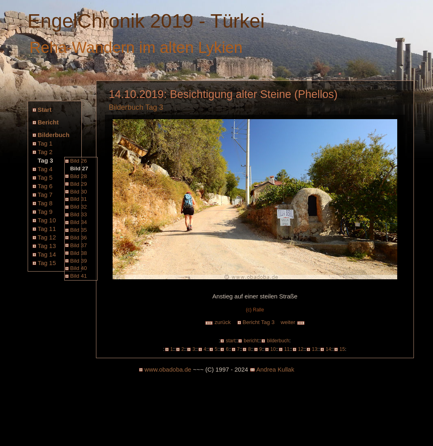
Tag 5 (45, 177)
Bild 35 (78, 230)
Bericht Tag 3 (259, 322)
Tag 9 (45, 211)
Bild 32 (78, 207)
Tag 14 (47, 254)
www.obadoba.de (167, 369)
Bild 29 (78, 184)
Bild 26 (78, 161)
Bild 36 (78, 238)
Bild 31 (78, 199)
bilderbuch (278, 341)
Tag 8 (45, 203)
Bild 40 (78, 268)
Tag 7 (45, 194)
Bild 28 (78, 176)
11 (286, 349)
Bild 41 (78, 276)
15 (342, 349)
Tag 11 (47, 228)
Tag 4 (45, 168)
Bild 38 (78, 253)
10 (273, 349)
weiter (293, 322)
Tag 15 (47, 262)
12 (300, 349)
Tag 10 (47, 220)
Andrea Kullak (275, 369)
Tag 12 (47, 237)
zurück (218, 322)
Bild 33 (78, 214)
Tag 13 (47, 245)
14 (328, 349)
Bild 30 (78, 192)
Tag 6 (45, 186)
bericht (251, 341)
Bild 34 (78, 222)
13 (314, 349)
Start (45, 109)
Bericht (48, 122)
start (230, 341)
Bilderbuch (54, 134)
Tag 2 (45, 151)
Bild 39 (78, 261)
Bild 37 (78, 245)
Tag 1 (45, 143)
